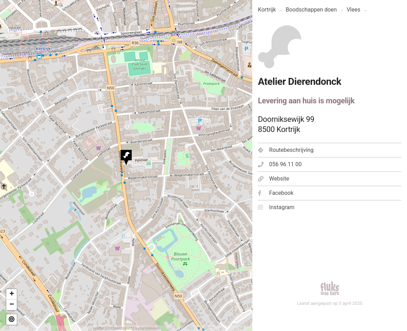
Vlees (353, 9)
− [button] (11, 305)
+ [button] (11, 294)
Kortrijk (267, 9)
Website (273, 178)
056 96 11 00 (280, 164)
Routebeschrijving (286, 150)
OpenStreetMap (125, 328)
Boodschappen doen (311, 9)
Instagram (276, 207)
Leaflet (98, 328)
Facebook (275, 193)
